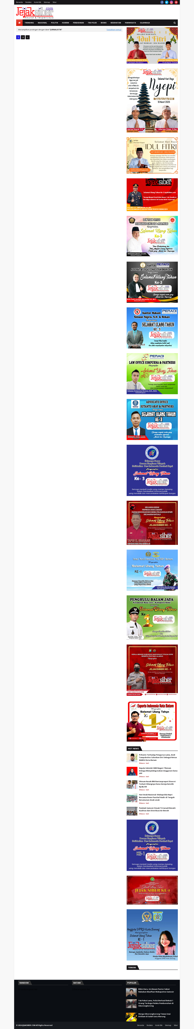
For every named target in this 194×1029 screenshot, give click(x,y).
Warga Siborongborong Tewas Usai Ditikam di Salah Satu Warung (154, 1015)
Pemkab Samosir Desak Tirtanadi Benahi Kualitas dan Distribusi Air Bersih (157, 809)
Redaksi (28, 2)
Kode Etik (37, 2)
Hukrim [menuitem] (65, 22)
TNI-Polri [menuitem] (92, 22)
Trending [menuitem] (29, 22)
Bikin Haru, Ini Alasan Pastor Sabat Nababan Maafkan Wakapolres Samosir (156, 990)
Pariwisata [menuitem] (130, 22)
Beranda (19, 2)
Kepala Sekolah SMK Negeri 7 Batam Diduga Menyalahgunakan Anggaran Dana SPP (158, 771)
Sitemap (47, 2)
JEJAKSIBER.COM (29, 1025)
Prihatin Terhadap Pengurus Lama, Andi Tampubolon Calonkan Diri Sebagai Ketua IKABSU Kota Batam (158, 757)
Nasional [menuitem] (42, 22)
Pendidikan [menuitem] (78, 22)
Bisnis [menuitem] (104, 22)
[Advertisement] (129, 12)
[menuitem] (19, 22)
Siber (55, 2)
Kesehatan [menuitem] (116, 22)
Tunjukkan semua (114, 29)
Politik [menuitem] (54, 22)
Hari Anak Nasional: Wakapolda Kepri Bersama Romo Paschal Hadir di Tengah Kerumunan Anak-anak (157, 797)
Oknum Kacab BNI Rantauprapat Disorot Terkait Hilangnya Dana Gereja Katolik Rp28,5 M (157, 784)
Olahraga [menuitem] (145, 22)
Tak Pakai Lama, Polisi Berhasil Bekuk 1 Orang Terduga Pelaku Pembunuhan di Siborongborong (156, 1003)
